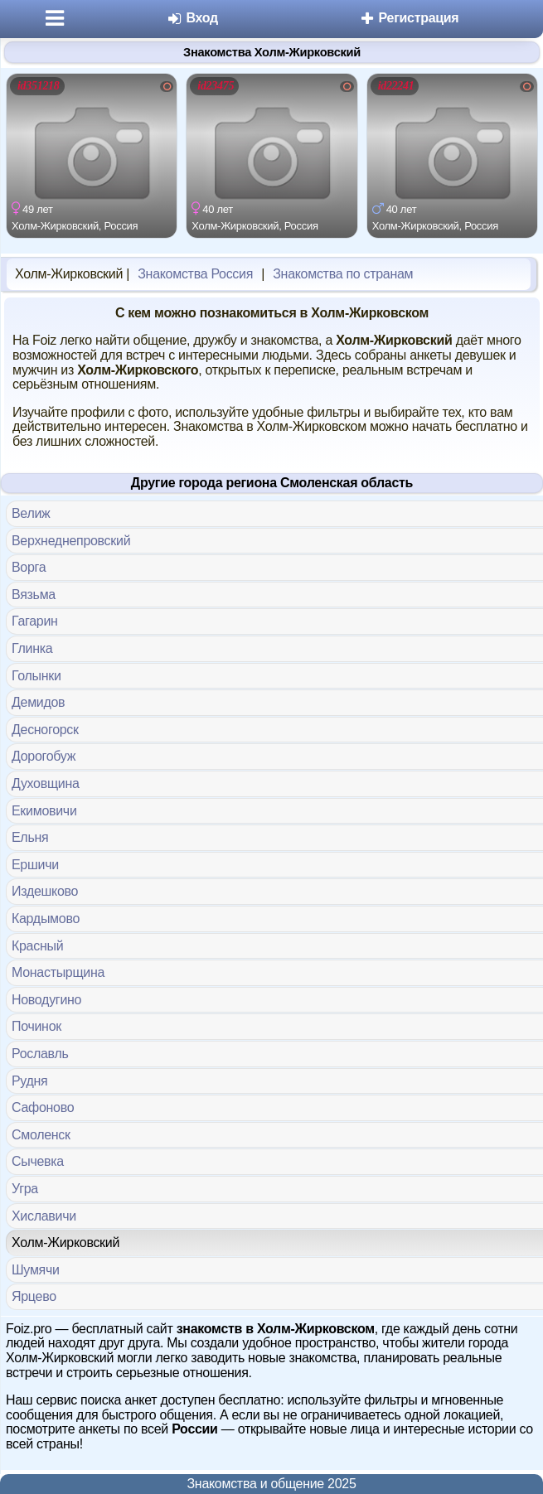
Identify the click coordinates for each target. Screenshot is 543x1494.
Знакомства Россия (195, 274)
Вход (192, 18)
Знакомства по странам (343, 274)
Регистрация (408, 18)
